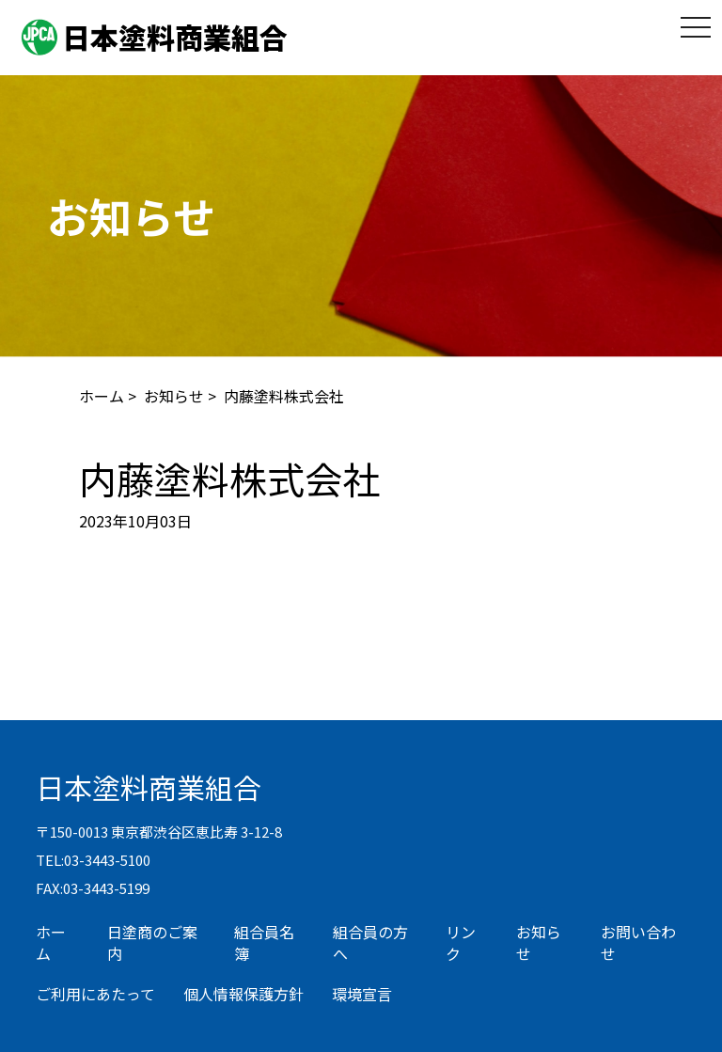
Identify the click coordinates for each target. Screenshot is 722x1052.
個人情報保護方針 (243, 993)
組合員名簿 (264, 942)
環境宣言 (362, 993)
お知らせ (174, 396)
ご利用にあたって (95, 993)
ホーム (101, 396)
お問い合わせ (638, 942)
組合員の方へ (370, 942)
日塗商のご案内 (152, 942)
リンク (461, 942)
